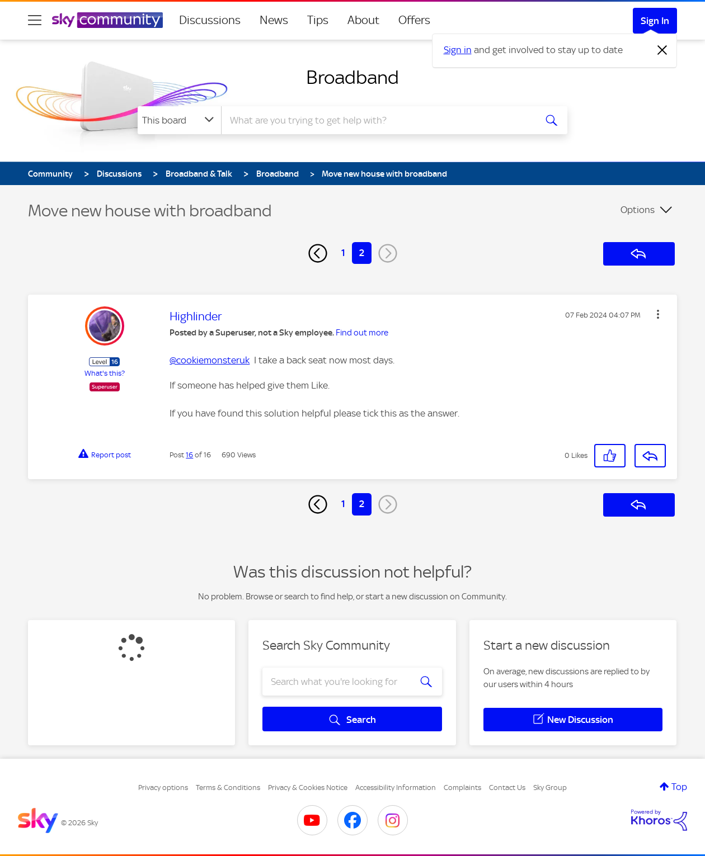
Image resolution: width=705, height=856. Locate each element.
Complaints (462, 787)
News (274, 20)
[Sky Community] (107, 20)
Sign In (655, 20)
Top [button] (679, 786)
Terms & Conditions (228, 787)
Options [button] (638, 209)
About (363, 20)
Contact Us (507, 787)
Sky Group (550, 787)
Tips (317, 20)
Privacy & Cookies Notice (307, 787)
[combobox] (377, 120)
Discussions (210, 20)
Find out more (362, 333)
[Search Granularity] (179, 120)
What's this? (104, 373)
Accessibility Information (395, 787)
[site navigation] (34, 20)
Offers (414, 20)
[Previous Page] (318, 253)
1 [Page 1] (343, 252)
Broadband (352, 77)
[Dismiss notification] (662, 50)
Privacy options (163, 787)
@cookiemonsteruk (210, 360)
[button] (658, 314)
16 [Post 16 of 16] (189, 455)
